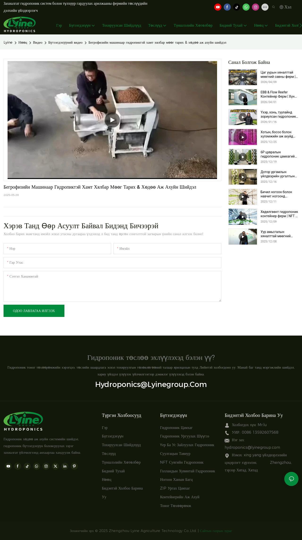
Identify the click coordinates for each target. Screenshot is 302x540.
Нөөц (22, 42)
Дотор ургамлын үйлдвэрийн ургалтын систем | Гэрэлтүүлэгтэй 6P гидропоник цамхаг (279, 174)
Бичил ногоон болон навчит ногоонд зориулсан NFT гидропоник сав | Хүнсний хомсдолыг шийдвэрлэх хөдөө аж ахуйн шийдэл (278, 194)
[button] (300, 25)
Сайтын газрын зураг (216, 530)
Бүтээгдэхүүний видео (65, 42)
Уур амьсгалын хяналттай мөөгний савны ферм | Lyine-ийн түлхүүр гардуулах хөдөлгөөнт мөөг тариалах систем (278, 234)
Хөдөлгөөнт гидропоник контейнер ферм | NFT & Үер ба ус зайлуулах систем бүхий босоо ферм (279, 214)
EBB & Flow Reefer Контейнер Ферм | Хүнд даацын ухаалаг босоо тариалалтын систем (279, 94)
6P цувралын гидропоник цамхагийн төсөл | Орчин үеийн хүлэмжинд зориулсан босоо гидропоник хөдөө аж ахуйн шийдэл (279, 154)
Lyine (8, 42)
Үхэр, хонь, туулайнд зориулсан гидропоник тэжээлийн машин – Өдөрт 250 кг (278, 114)
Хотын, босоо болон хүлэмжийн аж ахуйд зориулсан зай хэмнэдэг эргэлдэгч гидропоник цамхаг (279, 134)
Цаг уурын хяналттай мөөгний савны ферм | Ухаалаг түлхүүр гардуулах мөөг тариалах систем (278, 75)
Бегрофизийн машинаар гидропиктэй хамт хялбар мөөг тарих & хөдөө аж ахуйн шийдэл (157, 42)
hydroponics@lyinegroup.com (151, 384)
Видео (37, 42)
